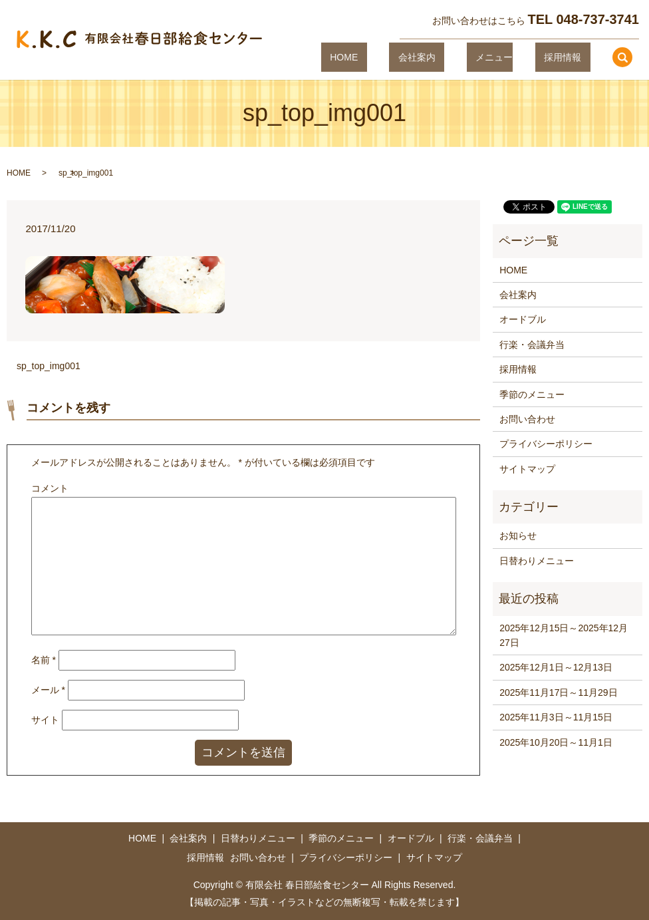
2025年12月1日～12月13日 (555, 667)
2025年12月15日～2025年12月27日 (563, 635)
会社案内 (452, 56)
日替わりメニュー (536, 560)
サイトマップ (527, 469)
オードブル (522, 319)
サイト (45, 719)
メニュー (512, 56)
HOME (398, 56)
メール (48, 690)
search (622, 57)
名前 (43, 660)
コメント (49, 488)
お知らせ (518, 535)
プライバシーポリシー (545, 443)
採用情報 (571, 56)
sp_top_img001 (48, 366)
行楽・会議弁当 (532, 344)
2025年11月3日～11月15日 (555, 717)
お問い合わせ (527, 419)
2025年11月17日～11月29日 (558, 692)
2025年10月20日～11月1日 (555, 742)
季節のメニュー (532, 394)
